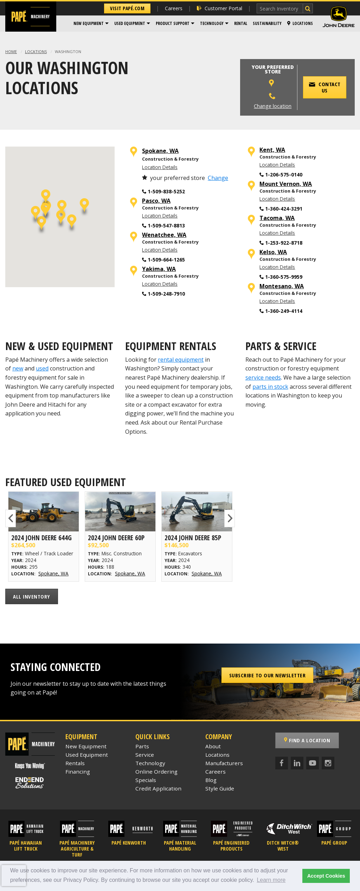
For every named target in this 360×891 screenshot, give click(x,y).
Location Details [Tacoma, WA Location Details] (277, 233)
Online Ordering (156, 771)
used (42, 368)
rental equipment (181, 359)
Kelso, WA (273, 252)
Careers (173, 8)
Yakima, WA (159, 269)
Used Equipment (129, 23)
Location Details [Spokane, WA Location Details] (160, 167)
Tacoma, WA (277, 218)
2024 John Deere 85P (193, 537)
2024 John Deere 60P (116, 537)
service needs (263, 377)
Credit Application (158, 788)
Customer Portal (219, 8)
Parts (142, 746)
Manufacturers (224, 763)
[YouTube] (312, 763)
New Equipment (88, 23)
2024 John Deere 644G (41, 537)
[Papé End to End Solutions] (30, 783)
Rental (240, 23)
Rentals (75, 763)
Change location (272, 106)
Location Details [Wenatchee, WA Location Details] (160, 249)
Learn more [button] (271, 880)
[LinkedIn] (297, 763)
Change (218, 178)
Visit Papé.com (127, 8)
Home (11, 51)
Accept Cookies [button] (326, 876)
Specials (145, 779)
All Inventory (31, 596)
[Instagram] (328, 763)
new (17, 368)
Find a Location (307, 740)
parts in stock (270, 386)
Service (144, 754)
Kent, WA (272, 150)
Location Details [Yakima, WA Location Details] (160, 283)
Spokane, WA (160, 151)
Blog (211, 779)
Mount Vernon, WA (285, 184)
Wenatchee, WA (164, 235)
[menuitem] (91, 23)
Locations (300, 23)
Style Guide (219, 788)
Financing (77, 771)
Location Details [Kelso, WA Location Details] (277, 267)
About (213, 746)
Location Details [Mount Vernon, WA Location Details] (277, 198)
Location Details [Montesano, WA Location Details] (277, 301)
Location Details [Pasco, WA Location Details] (160, 215)
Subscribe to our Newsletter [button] (267, 675)
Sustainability (267, 23)
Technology (212, 23)
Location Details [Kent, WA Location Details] (277, 164)
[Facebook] (281, 763)
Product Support (172, 23)
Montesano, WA (281, 286)
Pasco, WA (156, 201)
